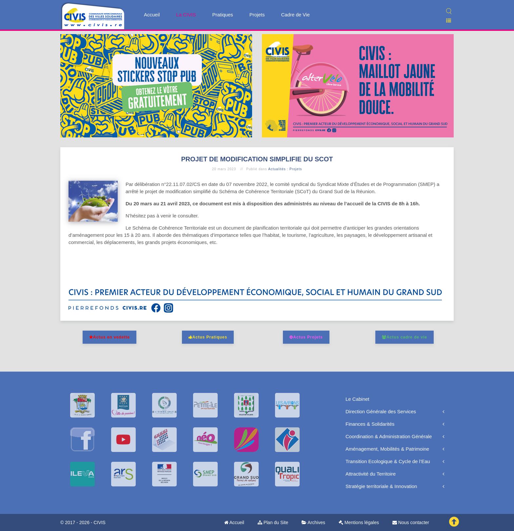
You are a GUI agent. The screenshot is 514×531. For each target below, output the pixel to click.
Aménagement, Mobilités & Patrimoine (387, 449)
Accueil (152, 14)
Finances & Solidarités (370, 424)
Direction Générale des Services (381, 411)
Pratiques (222, 14)
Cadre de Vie (295, 14)
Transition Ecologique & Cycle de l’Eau (388, 461)
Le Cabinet (357, 399)
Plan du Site (273, 522)
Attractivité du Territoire (371, 474)
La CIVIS (186, 14)
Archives (313, 522)
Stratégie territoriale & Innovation (381, 486)
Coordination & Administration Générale (389, 436)
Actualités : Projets (285, 169)
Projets (257, 14)
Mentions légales (359, 522)
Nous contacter (410, 522)
